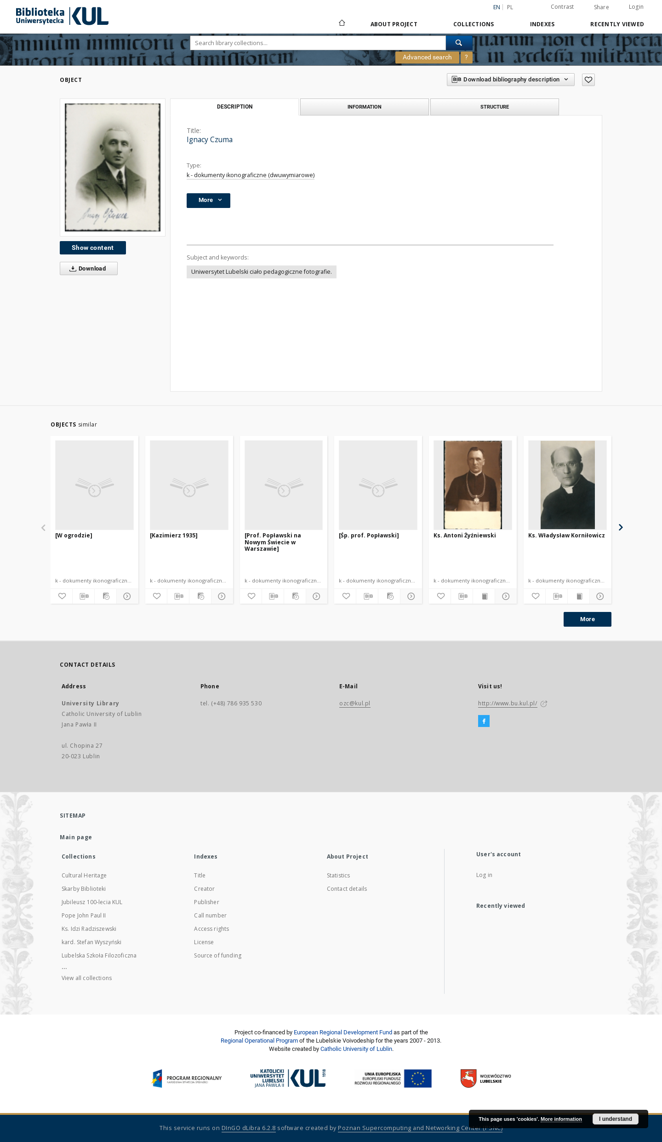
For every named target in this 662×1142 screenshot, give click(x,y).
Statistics (338, 875)
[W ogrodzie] (73, 535)
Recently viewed (617, 24)
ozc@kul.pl (355, 703)
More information (561, 1119)
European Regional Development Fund (343, 1032)
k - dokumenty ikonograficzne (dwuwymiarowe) (250, 175)
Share (601, 7)
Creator (204, 889)
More (587, 619)
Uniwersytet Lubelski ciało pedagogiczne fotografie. (261, 272)
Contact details (347, 889)
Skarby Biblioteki (84, 889)
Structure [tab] (494, 107)
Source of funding (217, 955)
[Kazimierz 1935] (174, 535)
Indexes (542, 24)
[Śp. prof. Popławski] (369, 535)
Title (199, 875)
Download (86, 268)
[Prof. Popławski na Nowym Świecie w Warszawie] (273, 541)
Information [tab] (365, 107)
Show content (93, 247)
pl (510, 7)
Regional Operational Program (259, 1040)
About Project (394, 24)
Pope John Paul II (84, 915)
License (204, 942)
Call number (210, 915)
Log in (484, 875)
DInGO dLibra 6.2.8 (249, 1128)
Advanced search (427, 57)
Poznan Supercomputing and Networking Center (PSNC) (420, 1128)
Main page (76, 837)
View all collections (87, 978)
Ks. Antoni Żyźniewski (465, 535)
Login (636, 7)
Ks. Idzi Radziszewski (89, 929)
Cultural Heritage (84, 875)
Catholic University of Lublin (356, 1048)
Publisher (206, 902)
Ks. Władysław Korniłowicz (566, 535)
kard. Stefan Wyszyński (91, 942)
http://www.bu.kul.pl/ (507, 703)
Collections (473, 24)
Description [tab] (234, 107)
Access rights (211, 929)
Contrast (562, 7)
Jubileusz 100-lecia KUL (92, 902)
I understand (615, 1119)
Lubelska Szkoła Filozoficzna (99, 955)
